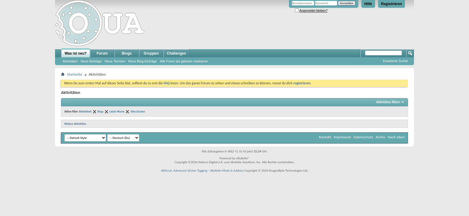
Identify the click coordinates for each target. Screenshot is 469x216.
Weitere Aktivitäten (75, 123)
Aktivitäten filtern (388, 102)
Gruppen (151, 53)
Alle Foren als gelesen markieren (184, 61)
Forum (102, 53)
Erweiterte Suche (395, 61)
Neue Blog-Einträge (142, 61)
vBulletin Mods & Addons (226, 170)
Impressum (342, 137)
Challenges (176, 53)
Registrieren (391, 4)
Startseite (74, 74)
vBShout (166, 170)
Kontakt (325, 137)
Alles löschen (137, 111)
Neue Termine (115, 61)
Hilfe (368, 4)
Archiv (380, 137)
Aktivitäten (70, 61)
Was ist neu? (76, 53)
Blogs (127, 53)
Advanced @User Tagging (190, 170)
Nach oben (396, 137)
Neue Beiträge (91, 61)
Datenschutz (363, 137)
